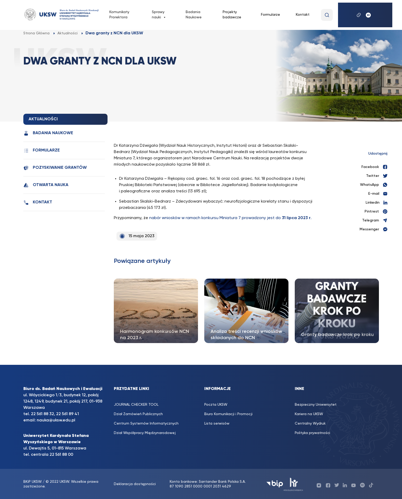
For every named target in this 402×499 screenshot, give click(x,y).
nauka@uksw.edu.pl (56, 420)
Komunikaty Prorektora (119, 14)
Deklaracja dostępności (135, 484)
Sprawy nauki (159, 15)
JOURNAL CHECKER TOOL (136, 404)
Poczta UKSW (215, 404)
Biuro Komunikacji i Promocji (228, 414)
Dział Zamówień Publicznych (138, 414)
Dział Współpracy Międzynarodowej (145, 433)
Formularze (270, 15)
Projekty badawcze (232, 14)
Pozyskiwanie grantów (55, 168)
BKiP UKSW (33, 482)
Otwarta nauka (45, 185)
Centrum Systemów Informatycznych (146, 423)
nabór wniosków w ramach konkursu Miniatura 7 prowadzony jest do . (230, 218)
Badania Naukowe (194, 14)
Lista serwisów (216, 423)
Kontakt (302, 15)
